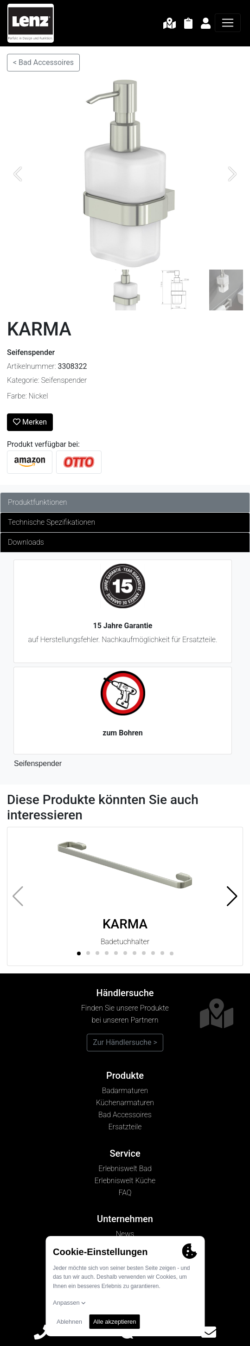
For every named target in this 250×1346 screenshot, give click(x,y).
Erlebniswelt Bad (125, 1168)
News (125, 1234)
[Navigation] (228, 22)
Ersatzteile (125, 1126)
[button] (232, 896)
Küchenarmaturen (125, 1102)
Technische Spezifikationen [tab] (51, 522)
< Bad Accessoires (43, 62)
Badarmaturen (125, 1090)
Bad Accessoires (125, 1114)
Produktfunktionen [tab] (37, 502)
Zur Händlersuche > (125, 1042)
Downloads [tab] (26, 542)
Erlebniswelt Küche (125, 1180)
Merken (30, 422)
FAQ (124, 1192)
